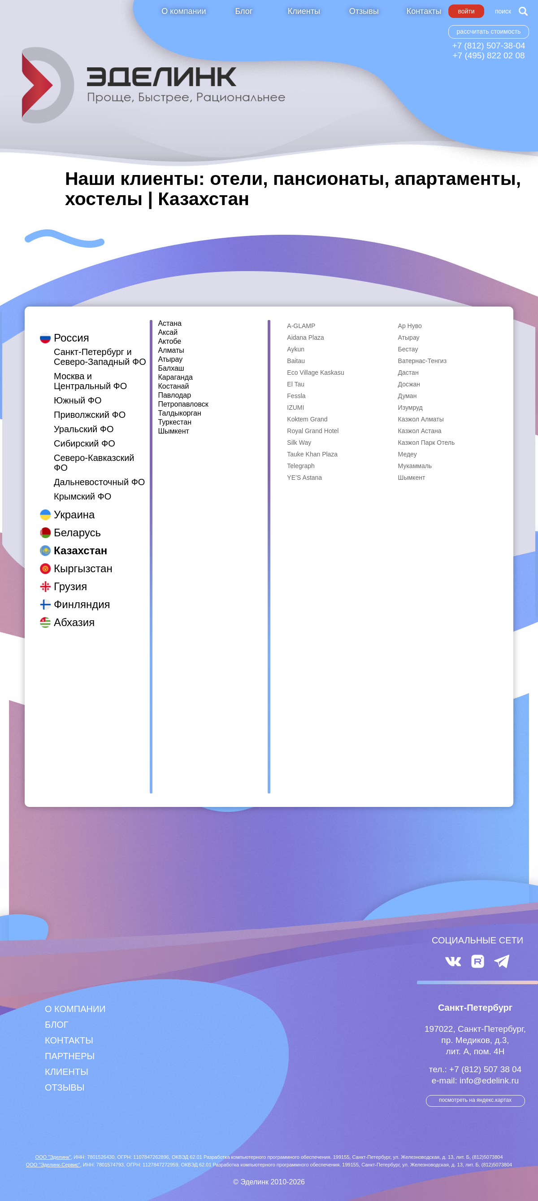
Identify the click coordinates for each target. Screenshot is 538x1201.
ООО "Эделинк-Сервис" (53, 1164)
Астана (169, 323)
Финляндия (82, 595)
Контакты (424, 11)
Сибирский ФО (84, 434)
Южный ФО (78, 391)
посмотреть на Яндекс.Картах (475, 1100)
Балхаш (171, 368)
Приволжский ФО (90, 406)
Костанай (173, 386)
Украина (74, 506)
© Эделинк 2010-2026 (269, 1182)
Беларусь (77, 523)
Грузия (70, 577)
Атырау (170, 359)
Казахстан (80, 541)
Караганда (175, 377)
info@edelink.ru (489, 1080)
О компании (183, 11)
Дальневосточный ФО (99, 473)
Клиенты (304, 11)
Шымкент (173, 431)
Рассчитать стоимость (489, 31)
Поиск (503, 11)
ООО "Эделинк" (53, 1157)
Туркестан (174, 422)
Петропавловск (183, 404)
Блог (243, 11)
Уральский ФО (84, 420)
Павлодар (174, 395)
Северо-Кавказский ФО (94, 454)
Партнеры (70, 1056)
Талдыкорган (179, 413)
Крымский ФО (82, 487)
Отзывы (364, 11)
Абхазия (74, 613)
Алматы (171, 350)
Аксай (168, 332)
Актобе (169, 341)
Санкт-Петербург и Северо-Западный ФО (100, 348)
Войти (466, 11)
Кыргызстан (83, 559)
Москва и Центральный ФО (90, 372)
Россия (71, 329)
